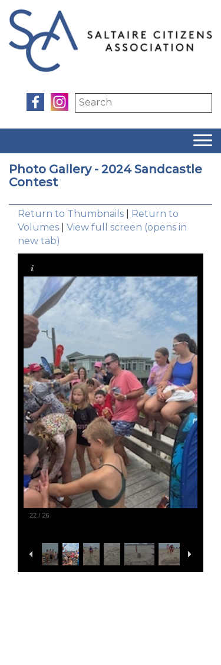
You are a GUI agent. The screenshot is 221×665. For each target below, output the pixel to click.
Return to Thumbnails (71, 213)
